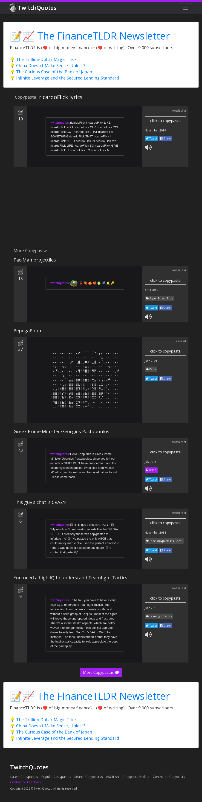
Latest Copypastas (24, 776)
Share (165, 138)
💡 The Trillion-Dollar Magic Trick (43, 59)
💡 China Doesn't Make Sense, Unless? (47, 65)
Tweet (151, 138)
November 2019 (155, 130)
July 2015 (150, 462)
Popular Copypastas (56, 776)
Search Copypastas (88, 776)
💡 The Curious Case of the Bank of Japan (51, 71)
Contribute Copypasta (169, 776)
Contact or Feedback (25, 782)
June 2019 (151, 608)
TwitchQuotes (33, 7)
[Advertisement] (101, 210)
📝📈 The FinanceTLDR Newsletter (90, 36)
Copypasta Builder (136, 776)
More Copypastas (101, 672)
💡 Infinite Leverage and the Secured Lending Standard (64, 78)
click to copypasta (165, 120)
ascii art (181, 341)
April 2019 (151, 290)
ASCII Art (112, 776)
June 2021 (151, 361)
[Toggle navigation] (185, 7)
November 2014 (155, 533)
